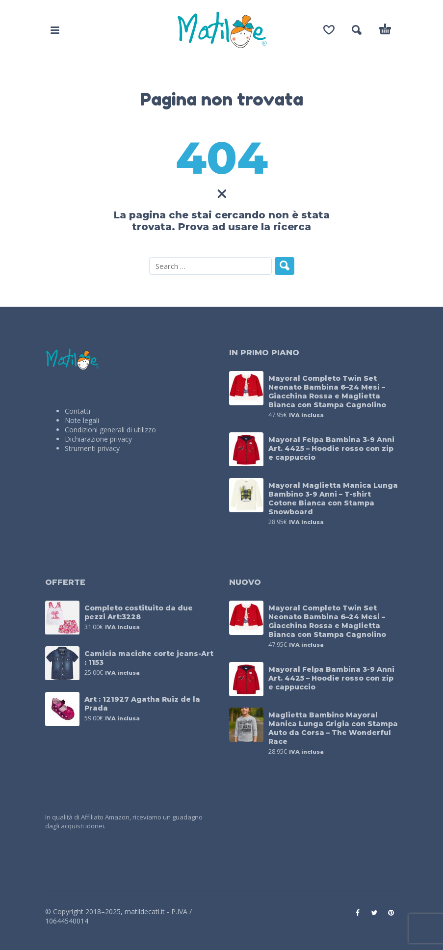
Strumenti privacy (92, 448)
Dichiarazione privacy (98, 439)
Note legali (82, 420)
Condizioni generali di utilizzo (110, 429)
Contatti (77, 411)
